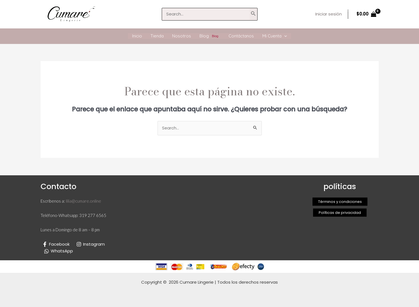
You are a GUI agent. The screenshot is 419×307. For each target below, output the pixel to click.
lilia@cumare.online (83, 201)
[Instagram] (91, 244)
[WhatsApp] (58, 251)
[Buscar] (253, 14)
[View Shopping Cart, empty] (366, 14)
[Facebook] (56, 244)
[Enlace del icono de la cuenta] (328, 14)
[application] (284, 36)
